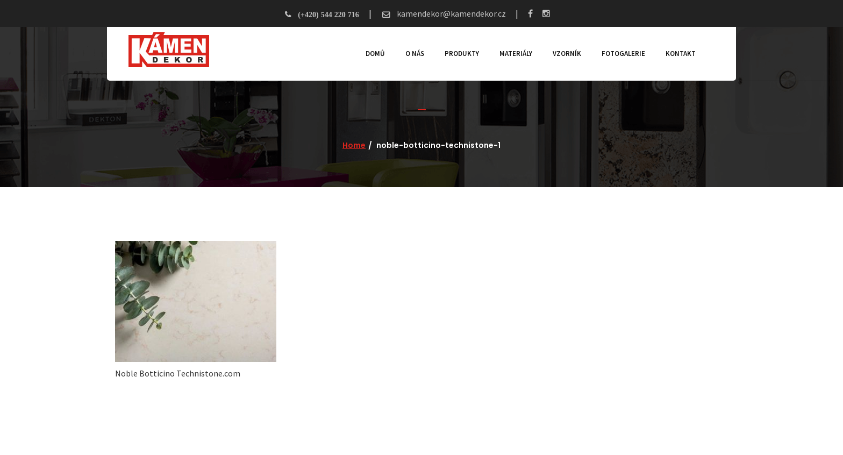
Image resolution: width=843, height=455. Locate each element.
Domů (375, 53)
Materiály (515, 53)
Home (354, 145)
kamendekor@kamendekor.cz (450, 13)
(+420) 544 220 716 (328, 14)
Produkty (462, 53)
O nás (414, 53)
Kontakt (681, 53)
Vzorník (567, 53)
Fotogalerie (623, 53)
